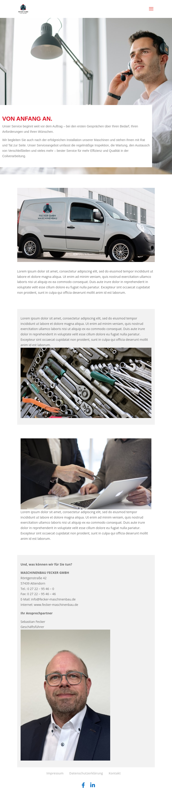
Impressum (54, 773)
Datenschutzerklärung (86, 773)
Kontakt (115, 773)
